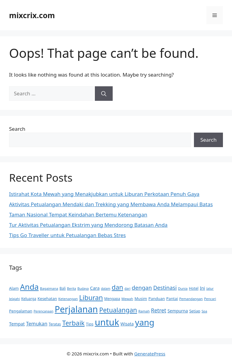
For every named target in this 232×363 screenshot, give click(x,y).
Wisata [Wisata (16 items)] (127, 324)
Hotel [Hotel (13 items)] (193, 288)
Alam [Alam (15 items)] (14, 288)
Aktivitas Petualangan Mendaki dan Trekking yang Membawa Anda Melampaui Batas (111, 204)
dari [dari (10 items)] (127, 288)
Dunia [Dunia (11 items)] (183, 288)
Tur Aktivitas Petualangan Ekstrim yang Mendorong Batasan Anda (88, 224)
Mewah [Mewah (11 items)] (127, 298)
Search (17, 128)
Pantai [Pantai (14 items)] (172, 298)
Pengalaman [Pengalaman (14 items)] (20, 311)
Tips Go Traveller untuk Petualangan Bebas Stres (67, 235)
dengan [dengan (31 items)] (142, 287)
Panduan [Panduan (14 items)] (156, 298)
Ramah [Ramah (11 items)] (144, 311)
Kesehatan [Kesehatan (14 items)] (47, 298)
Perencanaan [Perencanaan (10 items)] (43, 311)
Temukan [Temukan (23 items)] (36, 323)
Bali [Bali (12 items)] (63, 288)
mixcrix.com (32, 15)
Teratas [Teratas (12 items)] (55, 324)
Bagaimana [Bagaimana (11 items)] (49, 288)
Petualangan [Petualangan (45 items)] (118, 309)
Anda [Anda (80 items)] (29, 287)
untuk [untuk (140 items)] (107, 322)
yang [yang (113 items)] (144, 322)
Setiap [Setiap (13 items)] (194, 311)
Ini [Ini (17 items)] (202, 288)
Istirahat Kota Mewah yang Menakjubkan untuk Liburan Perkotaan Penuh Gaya (104, 193)
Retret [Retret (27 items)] (158, 310)
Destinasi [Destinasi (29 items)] (165, 287)
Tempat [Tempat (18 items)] (17, 324)
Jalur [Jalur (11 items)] (210, 288)
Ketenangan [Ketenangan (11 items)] (68, 298)
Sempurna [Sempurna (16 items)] (178, 311)
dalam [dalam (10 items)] (105, 288)
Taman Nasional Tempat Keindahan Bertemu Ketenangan (78, 214)
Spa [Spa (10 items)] (204, 311)
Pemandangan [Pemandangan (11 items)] (191, 298)
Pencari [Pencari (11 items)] (210, 298)
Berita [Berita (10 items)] (71, 288)
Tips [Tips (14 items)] (89, 324)
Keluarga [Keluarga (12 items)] (28, 298)
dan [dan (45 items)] (117, 287)
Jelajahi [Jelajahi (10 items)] (14, 299)
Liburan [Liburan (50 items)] (91, 297)
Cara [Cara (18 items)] (95, 288)
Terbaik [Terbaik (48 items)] (73, 322)
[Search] (104, 93)
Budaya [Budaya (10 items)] (83, 288)
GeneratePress (149, 354)
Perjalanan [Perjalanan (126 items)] (76, 309)
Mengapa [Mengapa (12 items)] (112, 298)
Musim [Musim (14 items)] (140, 298)
